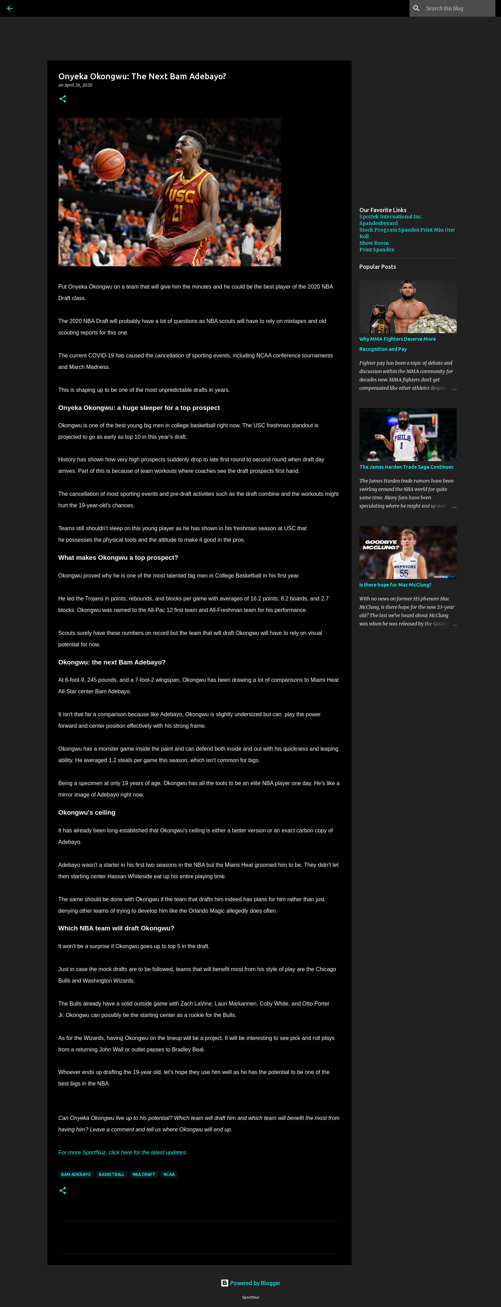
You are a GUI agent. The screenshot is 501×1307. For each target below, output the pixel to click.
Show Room (374, 243)
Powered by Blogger (250, 1283)
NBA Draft (144, 1174)
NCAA (169, 1174)
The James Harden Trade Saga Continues (406, 467)
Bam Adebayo (76, 1174)
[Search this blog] (458, 8)
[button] (62, 99)
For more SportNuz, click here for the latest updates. (123, 1152)
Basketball (112, 1174)
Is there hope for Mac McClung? (395, 585)
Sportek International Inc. (390, 216)
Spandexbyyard (378, 223)
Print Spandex (376, 250)
